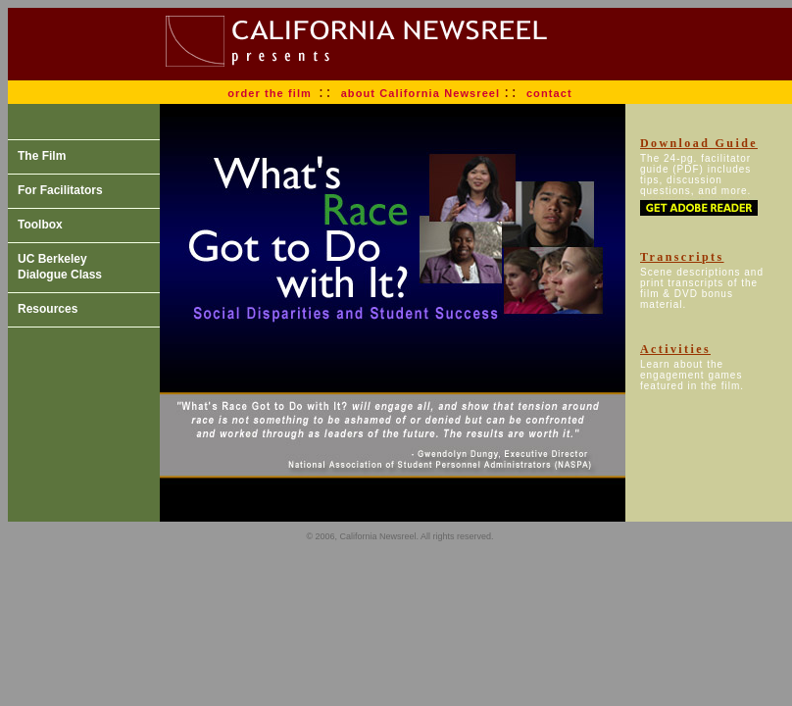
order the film (269, 93)
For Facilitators (60, 190)
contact (549, 93)
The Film (42, 156)
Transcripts (682, 257)
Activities (675, 349)
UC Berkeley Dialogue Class (60, 266)
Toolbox (40, 224)
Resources (47, 309)
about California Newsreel (423, 93)
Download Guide (699, 143)
